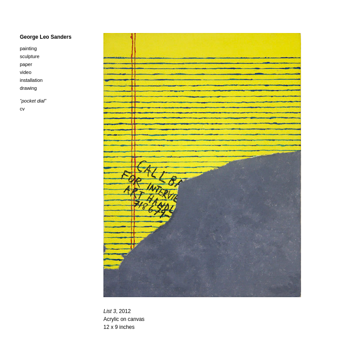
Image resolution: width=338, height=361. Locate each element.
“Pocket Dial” (33, 100)
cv (22, 108)
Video (25, 72)
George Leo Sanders (45, 37)
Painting (28, 48)
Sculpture (30, 56)
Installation (31, 80)
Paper (26, 64)
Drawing (28, 88)
